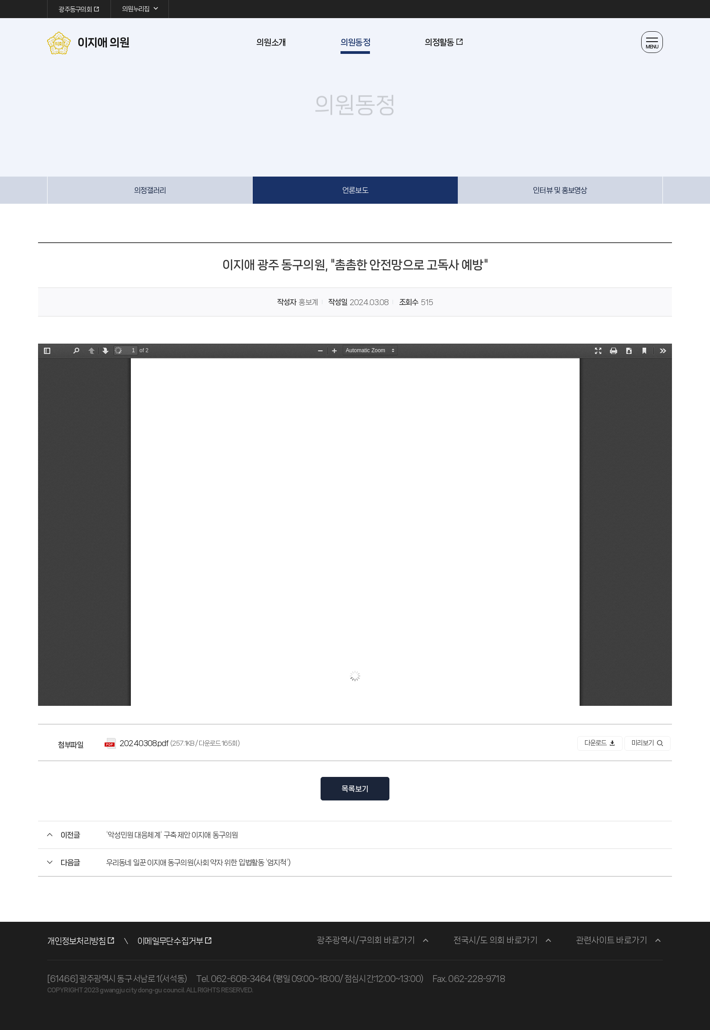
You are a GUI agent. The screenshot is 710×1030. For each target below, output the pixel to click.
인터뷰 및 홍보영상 (560, 190)
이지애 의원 (88, 43)
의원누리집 (141, 8)
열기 (652, 42)
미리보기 (648, 743)
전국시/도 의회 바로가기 (495, 940)
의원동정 (355, 42)
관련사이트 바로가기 (611, 940)
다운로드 (600, 743)
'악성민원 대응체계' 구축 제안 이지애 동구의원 (172, 835)
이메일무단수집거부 (170, 941)
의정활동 (439, 42)
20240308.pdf (144, 743)
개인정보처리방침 (76, 941)
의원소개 (270, 42)
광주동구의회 (75, 9)
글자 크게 (331, 135)
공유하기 (363, 135)
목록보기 (355, 789)
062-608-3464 (241, 978)
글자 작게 (347, 135)
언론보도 (355, 190)
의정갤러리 (150, 190)
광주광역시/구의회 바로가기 (366, 940)
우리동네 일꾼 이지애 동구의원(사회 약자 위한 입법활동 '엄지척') (198, 862)
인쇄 (379, 135)
